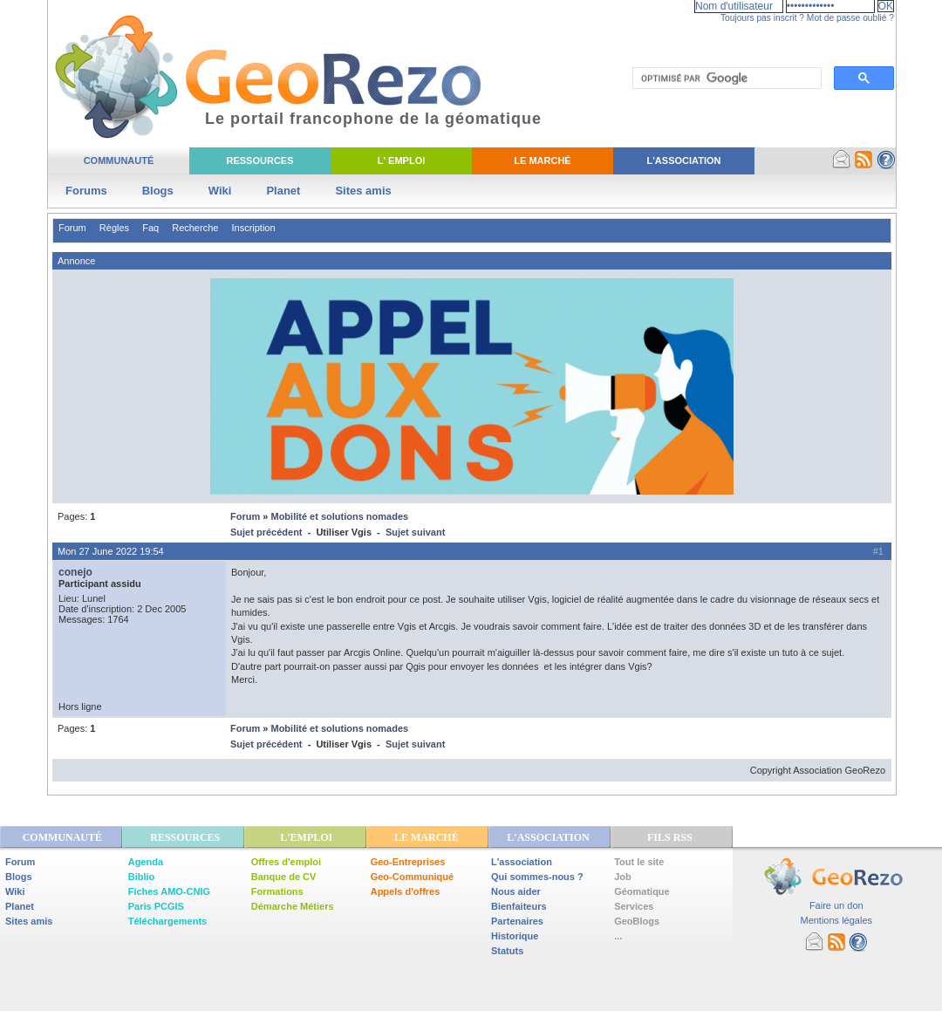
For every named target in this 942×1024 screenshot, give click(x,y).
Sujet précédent (266, 532)
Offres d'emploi (286, 862)
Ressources (259, 160)
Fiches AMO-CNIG (169, 891)
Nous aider (516, 891)
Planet (283, 190)
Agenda (145, 862)
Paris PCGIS (156, 906)
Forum (72, 227)
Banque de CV (284, 876)
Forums (86, 190)
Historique (514, 936)
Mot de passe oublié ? (850, 18)
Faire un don (836, 905)
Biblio (141, 876)
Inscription (253, 227)
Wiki (220, 190)
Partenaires (517, 921)
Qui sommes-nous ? (537, 876)
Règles (114, 227)
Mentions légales (836, 920)
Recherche (195, 227)
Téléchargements (167, 921)
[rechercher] (725, 78)
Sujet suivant (415, 532)
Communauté (119, 160)
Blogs (158, 190)
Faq (150, 227)
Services (633, 906)
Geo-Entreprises (408, 862)
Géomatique (642, 891)
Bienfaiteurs (519, 906)
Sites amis (363, 190)
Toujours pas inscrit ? (762, 18)
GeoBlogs (636, 921)
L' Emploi (402, 160)
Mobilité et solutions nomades (339, 516)
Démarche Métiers (292, 906)
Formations (277, 891)
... (618, 936)
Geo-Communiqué (412, 876)
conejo (75, 572)
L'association (521, 862)
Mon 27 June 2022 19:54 (111, 551)
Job (622, 876)
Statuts (507, 950)
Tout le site (639, 862)
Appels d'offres (405, 891)
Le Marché (542, 160)
